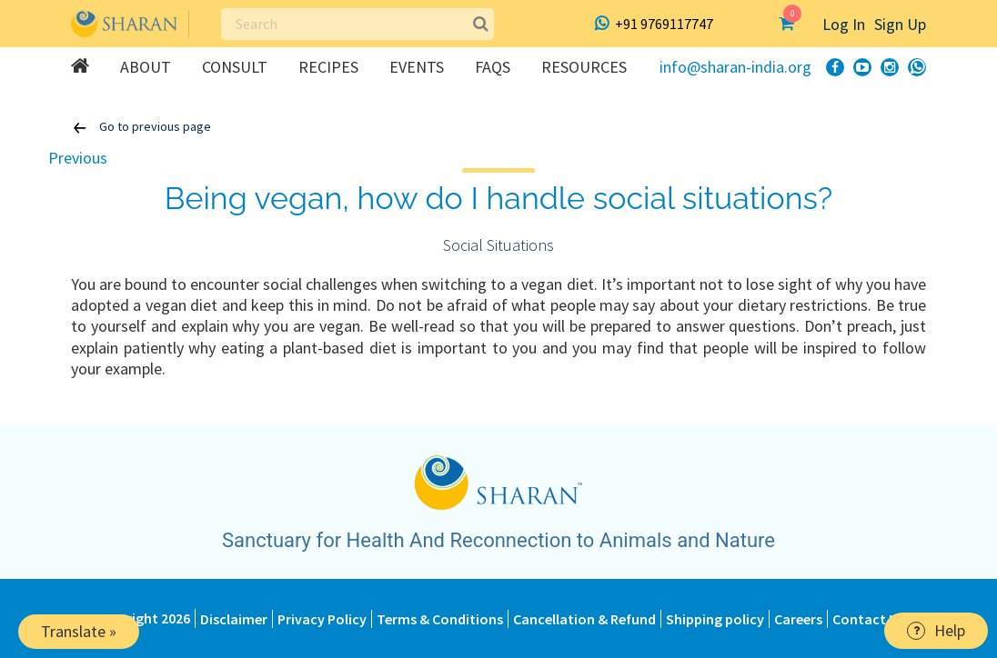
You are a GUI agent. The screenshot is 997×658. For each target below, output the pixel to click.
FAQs (492, 66)
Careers (798, 619)
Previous (77, 157)
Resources (584, 66)
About (145, 66)
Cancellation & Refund (584, 619)
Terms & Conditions (440, 619)
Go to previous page (141, 127)
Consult (234, 66)
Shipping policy (715, 619)
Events (416, 66)
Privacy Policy (322, 619)
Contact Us (868, 619)
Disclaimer (233, 619)
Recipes (328, 66)
